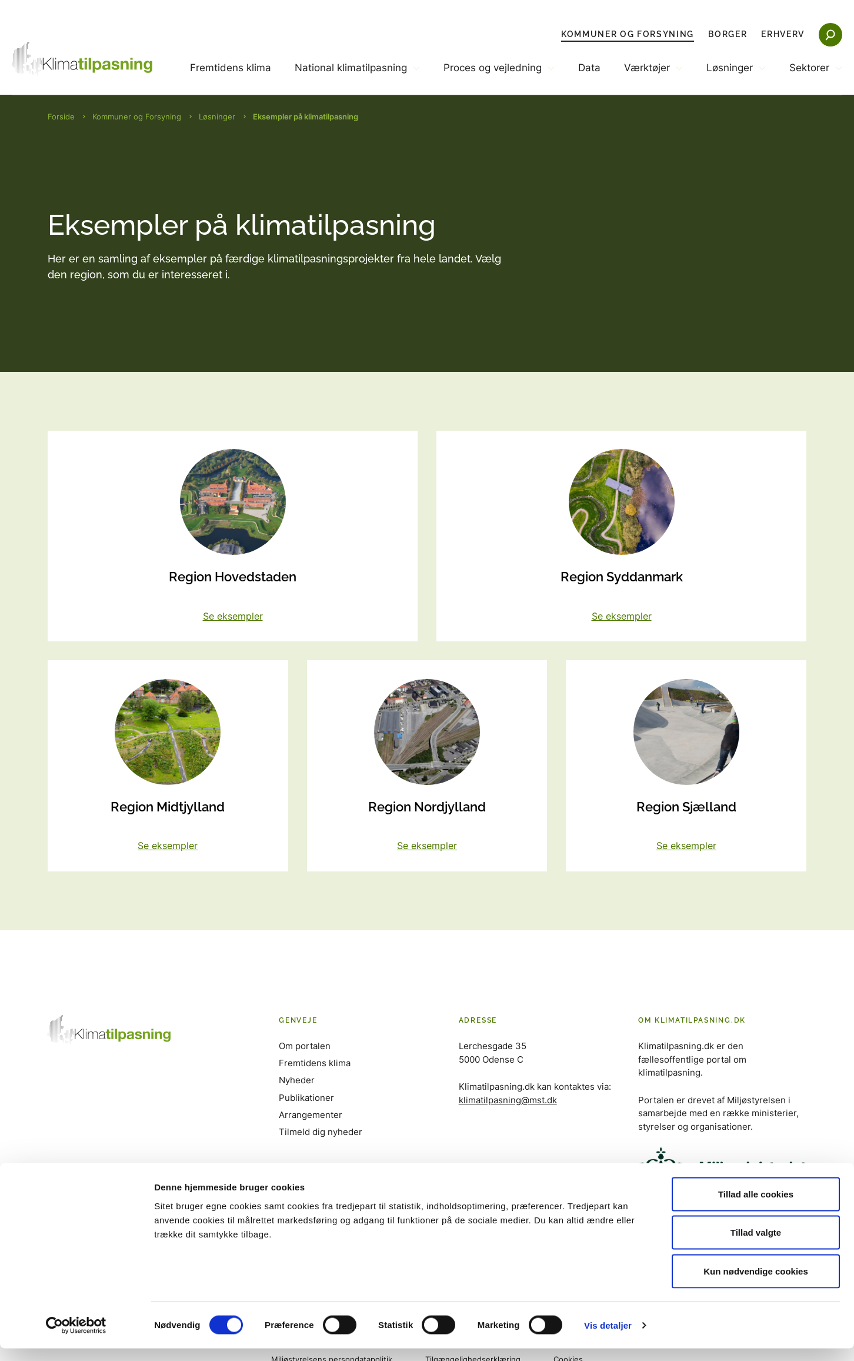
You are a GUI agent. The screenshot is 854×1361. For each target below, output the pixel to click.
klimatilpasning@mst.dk (508, 1100)
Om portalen (305, 1047)
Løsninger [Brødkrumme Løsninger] (217, 116)
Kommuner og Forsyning (627, 34)
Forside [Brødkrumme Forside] (61, 116)
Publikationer (306, 1098)
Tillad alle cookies (755, 1207)
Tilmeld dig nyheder (320, 1132)
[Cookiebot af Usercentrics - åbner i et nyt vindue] (76, 1338)
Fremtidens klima (230, 68)
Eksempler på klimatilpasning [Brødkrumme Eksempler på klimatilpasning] (305, 116)
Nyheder (297, 1081)
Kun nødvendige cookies (755, 1284)
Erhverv (783, 34)
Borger (727, 34)
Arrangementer (310, 1115)
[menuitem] (230, 78)
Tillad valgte (755, 1245)
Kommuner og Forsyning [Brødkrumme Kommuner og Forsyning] (136, 116)
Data (589, 68)
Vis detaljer (608, 1338)
